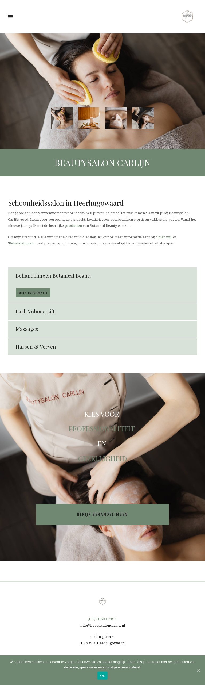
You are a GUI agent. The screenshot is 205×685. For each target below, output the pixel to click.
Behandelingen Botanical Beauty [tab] (54, 275)
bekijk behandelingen (102, 514)
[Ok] (198, 670)
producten (73, 226)
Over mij (164, 237)
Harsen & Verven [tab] (36, 346)
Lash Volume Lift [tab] (35, 311)
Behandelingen (21, 243)
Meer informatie (33, 292)
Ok (102, 676)
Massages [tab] (27, 329)
